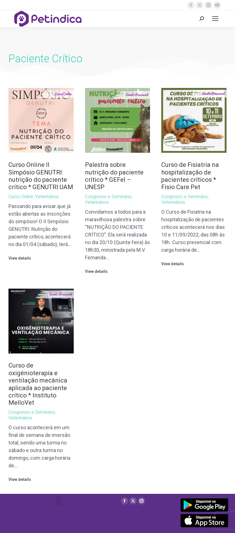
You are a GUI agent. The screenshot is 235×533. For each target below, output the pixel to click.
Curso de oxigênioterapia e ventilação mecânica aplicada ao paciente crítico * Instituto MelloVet (37, 384)
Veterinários (47, 196)
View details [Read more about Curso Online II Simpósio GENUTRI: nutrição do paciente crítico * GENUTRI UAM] (19, 258)
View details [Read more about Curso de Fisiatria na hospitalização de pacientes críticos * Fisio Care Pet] (172, 264)
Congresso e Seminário (108, 196)
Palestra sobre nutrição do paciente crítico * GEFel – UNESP (114, 176)
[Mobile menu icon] (215, 18)
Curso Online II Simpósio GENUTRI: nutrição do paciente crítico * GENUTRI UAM (40, 176)
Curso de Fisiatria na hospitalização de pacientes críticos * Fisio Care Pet (190, 176)
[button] (58, 501)
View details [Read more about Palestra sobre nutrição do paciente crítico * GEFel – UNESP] (96, 271)
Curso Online (20, 196)
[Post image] (41, 120)
